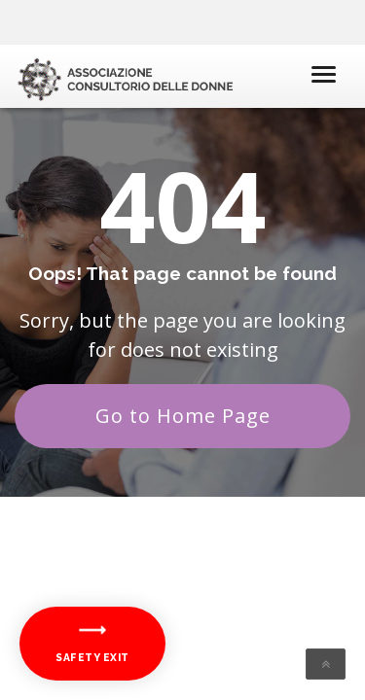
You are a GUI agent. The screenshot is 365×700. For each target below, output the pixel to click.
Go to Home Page (183, 415)
